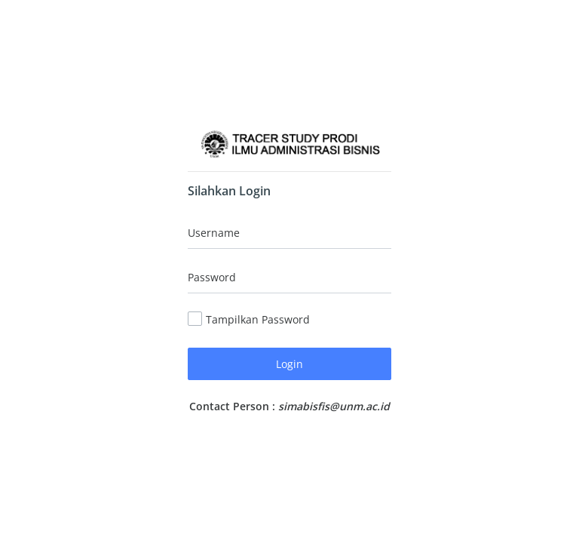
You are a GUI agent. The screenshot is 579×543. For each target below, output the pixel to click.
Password (212, 277)
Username (214, 232)
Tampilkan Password (258, 319)
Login (289, 364)
